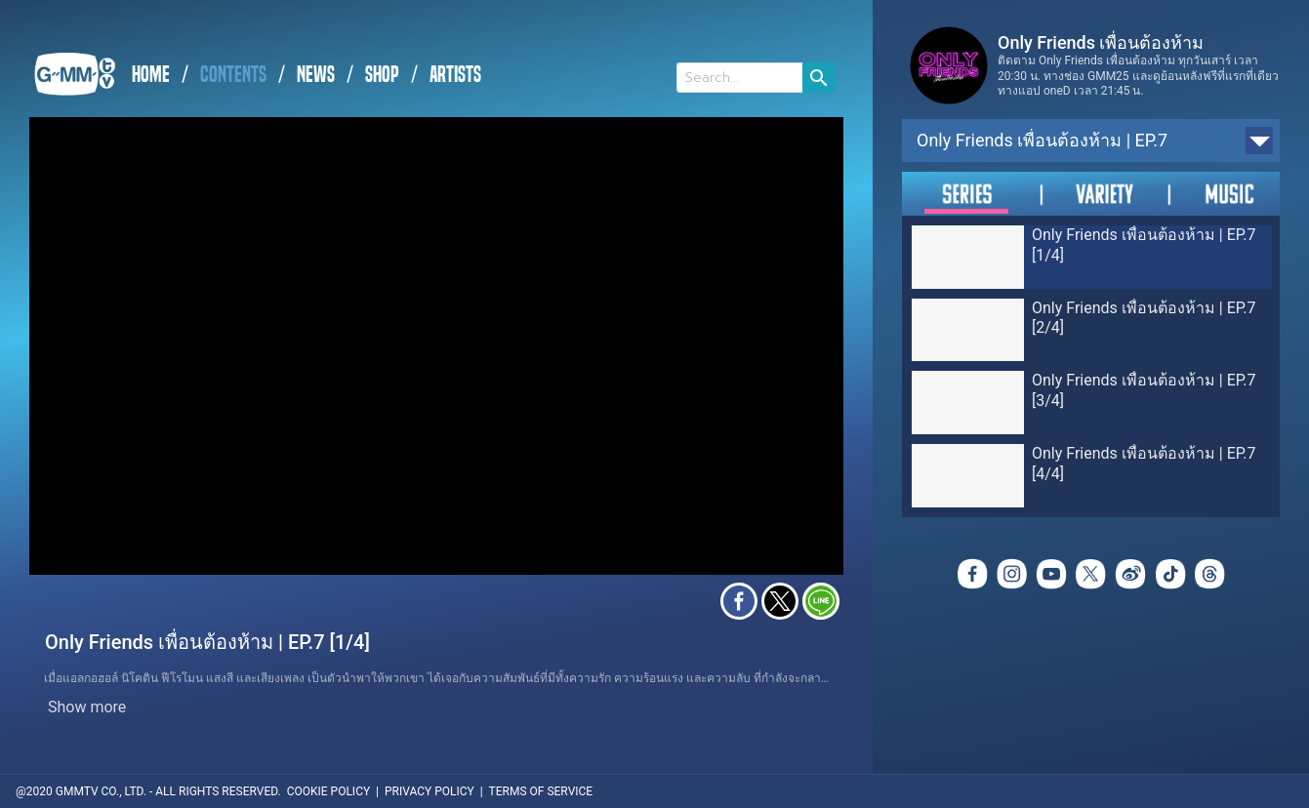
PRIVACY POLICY (429, 791)
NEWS (316, 74)
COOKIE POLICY (328, 791)
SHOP (382, 74)
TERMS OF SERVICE (541, 791)
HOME (151, 74)
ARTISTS (455, 74)
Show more (87, 707)
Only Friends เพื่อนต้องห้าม (1101, 42)
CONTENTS (233, 74)
